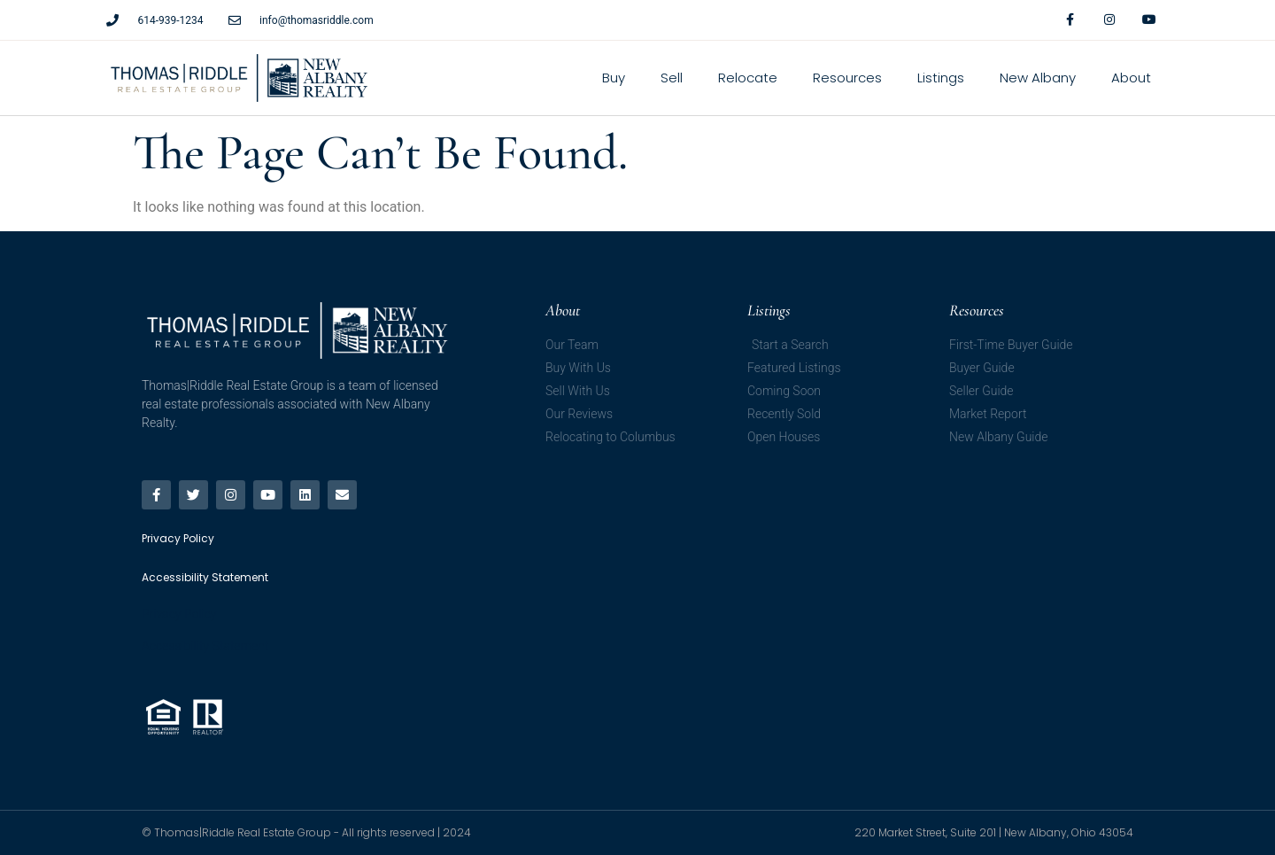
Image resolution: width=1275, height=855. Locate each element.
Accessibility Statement (205, 646)
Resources (847, 77)
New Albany (1038, 77)
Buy (613, 77)
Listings (940, 77)
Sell (672, 77)
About (1131, 77)
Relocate (747, 77)
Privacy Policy (179, 614)
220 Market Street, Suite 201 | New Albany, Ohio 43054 (993, 832)
